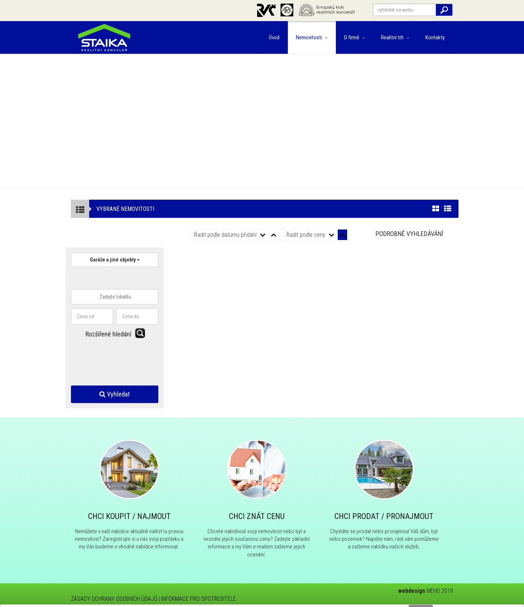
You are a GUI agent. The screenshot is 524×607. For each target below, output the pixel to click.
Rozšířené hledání (108, 334)
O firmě (354, 37)
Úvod (274, 37)
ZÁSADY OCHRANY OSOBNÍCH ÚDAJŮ (114, 598)
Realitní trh (395, 37)
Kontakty (435, 37)
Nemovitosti (312, 37)
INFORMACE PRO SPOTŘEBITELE (198, 598)
